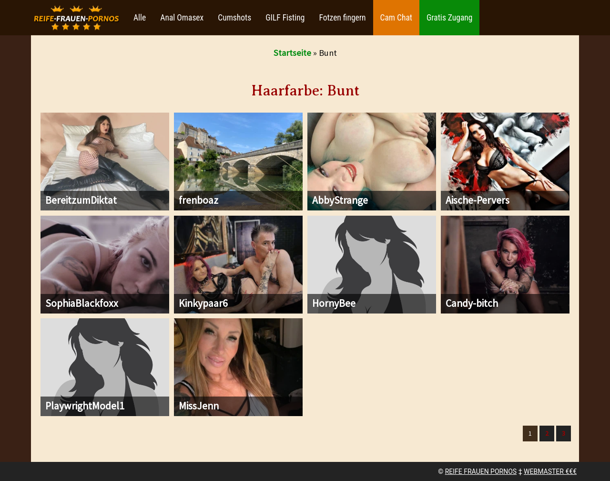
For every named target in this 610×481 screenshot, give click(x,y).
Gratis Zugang (449, 17)
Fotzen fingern (342, 17)
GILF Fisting (285, 17)
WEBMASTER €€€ (550, 471)
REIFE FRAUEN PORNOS (481, 471)
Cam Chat (396, 17)
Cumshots (234, 17)
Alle (139, 17)
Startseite (292, 52)
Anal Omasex (181, 17)
